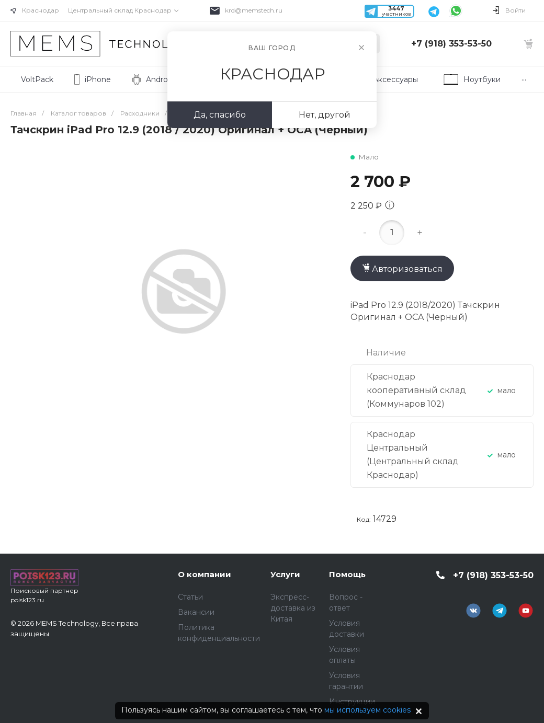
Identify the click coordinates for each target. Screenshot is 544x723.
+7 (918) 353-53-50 (451, 44)
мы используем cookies (367, 710)
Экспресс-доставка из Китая (292, 608)
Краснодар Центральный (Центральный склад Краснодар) (413, 454)
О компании (204, 574)
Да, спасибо (220, 115)
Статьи (190, 597)
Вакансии (196, 612)
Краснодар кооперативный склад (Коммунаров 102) (416, 390)
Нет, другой (324, 115)
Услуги (285, 574)
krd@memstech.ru (253, 10)
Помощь (347, 574)
